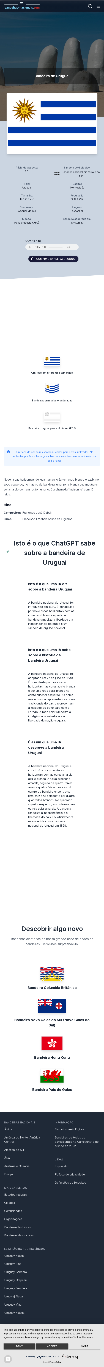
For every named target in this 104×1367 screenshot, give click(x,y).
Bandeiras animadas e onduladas (52, 400)
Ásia (7, 1158)
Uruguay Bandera (15, 1272)
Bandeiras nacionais (19, 1122)
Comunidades (13, 1211)
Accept (52, 1346)
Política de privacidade (70, 1174)
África (8, 1129)
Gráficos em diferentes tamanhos (52, 372)
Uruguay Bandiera (15, 1288)
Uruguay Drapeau (15, 1280)
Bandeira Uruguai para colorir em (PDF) (52, 428)
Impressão (61, 1166)
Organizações (13, 1219)
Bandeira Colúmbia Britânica (52, 988)
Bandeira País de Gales (52, 1090)
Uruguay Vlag (12, 1304)
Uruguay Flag (12, 1264)
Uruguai (26, 187)
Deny (19, 1346)
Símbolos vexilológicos (69, 1129)
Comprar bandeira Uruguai (53, 258)
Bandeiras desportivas (19, 1235)
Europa (8, 1174)
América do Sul (14, 1150)
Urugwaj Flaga (13, 1296)
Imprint (46, 1362)
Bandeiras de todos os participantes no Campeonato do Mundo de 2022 (77, 1142)
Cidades (9, 1203)
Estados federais (15, 1194)
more (84, 1346)
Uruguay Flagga (14, 1312)
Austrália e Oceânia (16, 1166)
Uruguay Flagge (14, 1255)
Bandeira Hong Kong (52, 1057)
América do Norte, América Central (22, 1139)
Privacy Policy (55, 1362)
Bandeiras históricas (17, 1227)
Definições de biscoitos (70, 1182)
